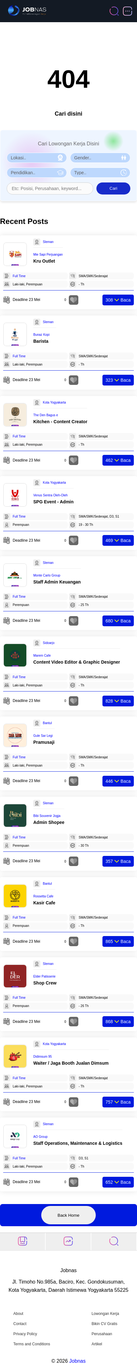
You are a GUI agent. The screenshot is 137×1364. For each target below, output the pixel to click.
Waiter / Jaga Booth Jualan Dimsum (71, 1063)
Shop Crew (44, 982)
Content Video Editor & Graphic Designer (76, 662)
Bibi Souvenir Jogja (47, 816)
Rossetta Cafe (43, 896)
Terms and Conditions (31, 1344)
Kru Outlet (44, 261)
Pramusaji (44, 742)
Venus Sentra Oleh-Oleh (50, 495)
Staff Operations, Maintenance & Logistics (77, 1143)
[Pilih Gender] (100, 158)
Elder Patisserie (44, 976)
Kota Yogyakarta (54, 402)
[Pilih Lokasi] (37, 158)
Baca (118, 300)
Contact (19, 1324)
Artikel (97, 1344)
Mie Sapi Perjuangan (48, 254)
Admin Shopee (48, 822)
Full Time (19, 276)
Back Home (69, 1215)
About (18, 1313)
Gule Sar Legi (43, 735)
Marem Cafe (42, 655)
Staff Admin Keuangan (57, 581)
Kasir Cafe (44, 902)
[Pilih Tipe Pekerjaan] (100, 173)
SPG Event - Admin (53, 501)
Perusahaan (102, 1334)
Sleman (48, 242)
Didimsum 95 (42, 1056)
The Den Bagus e (45, 415)
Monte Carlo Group (46, 575)
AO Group (40, 1136)
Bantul (47, 723)
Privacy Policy (25, 1334)
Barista (40, 341)
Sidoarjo (49, 643)
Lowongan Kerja (105, 1313)
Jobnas (77, 1361)
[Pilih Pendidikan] (37, 173)
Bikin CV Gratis (104, 1324)
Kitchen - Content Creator (60, 421)
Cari (113, 188)
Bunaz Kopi (41, 334)
